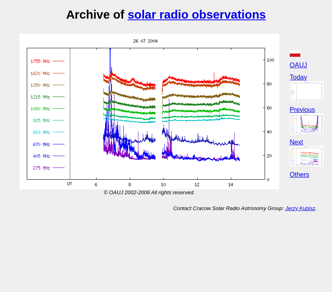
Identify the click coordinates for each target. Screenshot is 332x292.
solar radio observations (196, 14)
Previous (302, 109)
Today (298, 77)
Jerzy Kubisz (300, 208)
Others (299, 174)
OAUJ (298, 65)
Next (296, 142)
